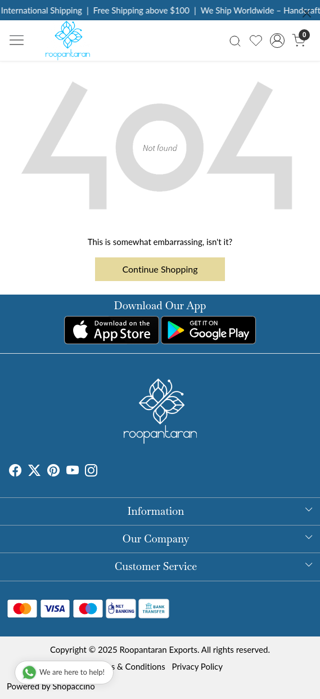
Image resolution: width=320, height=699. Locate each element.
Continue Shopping (160, 269)
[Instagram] (91, 471)
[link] (235, 40)
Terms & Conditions (129, 666)
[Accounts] (278, 40)
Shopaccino (73, 686)
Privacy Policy (197, 666)
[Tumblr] (104, 471)
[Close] (307, 13)
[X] (34, 471)
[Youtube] (72, 471)
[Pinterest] (53, 471)
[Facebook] (15, 471)
